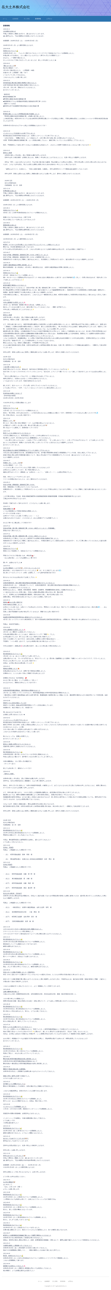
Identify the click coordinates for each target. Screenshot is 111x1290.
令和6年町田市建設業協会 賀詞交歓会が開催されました (21, 690)
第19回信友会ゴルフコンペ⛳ (12, 654)
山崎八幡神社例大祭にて (11, 991)
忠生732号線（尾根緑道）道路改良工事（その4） (19, 484)
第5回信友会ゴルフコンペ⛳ (12, 1205)
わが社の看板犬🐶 (9, 1182)
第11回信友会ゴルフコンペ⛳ (12, 1016)
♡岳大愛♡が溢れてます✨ (12, 367)
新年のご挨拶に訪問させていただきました (17, 744)
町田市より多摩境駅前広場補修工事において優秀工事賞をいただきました (27, 1235)
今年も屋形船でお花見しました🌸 (14, 302)
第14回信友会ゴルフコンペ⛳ (12, 952)
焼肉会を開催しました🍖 (11, 668)
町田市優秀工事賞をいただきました (14, 285)
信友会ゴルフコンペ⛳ (10, 51)
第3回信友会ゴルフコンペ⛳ (12, 1215)
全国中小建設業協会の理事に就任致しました (17, 265)
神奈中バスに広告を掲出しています (14, 703)
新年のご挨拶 (7, 153)
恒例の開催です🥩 (9, 509)
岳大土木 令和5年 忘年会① (12, 893)
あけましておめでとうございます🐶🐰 (16, 1138)
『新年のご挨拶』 (9, 774)
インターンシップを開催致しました (14, 1106)
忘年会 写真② (7, 864)
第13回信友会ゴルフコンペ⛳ (12, 962)
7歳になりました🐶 (9, 65)
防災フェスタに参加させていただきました (17, 433)
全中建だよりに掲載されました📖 (14, 1084)
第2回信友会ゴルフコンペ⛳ (12, 1225)
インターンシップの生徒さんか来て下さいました (19, 133)
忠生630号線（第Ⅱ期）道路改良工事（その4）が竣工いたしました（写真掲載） (29, 528)
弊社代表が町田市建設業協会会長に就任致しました (20, 1059)
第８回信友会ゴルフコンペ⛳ (12, 1096)
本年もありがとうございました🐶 (14, 1155)
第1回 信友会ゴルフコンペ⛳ (13, 1255)
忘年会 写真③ (8, 847)
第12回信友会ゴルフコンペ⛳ (12, 1006)
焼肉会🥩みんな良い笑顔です (12, 602)
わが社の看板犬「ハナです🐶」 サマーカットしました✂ (21, 568)
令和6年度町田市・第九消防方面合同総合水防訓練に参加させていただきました (29, 583)
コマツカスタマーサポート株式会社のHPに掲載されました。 (23, 929)
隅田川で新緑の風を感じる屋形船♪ (14, 1069)
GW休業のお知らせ (9, 31)
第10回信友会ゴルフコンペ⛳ (12, 1048)
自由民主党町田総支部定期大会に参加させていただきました (22, 617)
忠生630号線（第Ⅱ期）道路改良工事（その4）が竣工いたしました (25, 536)
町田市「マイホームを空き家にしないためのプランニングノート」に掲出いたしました (31, 244)
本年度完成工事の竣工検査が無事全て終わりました (20, 83)
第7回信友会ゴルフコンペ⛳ (12, 1128)
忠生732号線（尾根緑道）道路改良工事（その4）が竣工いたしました (25, 255)
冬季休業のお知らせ (9, 191)
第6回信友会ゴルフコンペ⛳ (12, 1194)
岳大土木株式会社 (16, 7)
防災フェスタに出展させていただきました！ (17, 1027)
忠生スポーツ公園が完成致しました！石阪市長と (19, 972)
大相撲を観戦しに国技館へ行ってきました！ (17, 1245)
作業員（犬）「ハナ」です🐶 (12, 463)
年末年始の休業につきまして (12, 393)
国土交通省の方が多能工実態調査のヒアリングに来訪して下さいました (26, 450)
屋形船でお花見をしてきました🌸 (14, 1266)
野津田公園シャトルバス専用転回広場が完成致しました (21, 114)
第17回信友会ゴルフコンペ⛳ (12, 752)
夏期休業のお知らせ (9, 225)
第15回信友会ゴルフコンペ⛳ (12, 939)
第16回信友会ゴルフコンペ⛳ (12, 830)
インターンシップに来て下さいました (15, 720)
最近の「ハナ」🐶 (9, 420)
